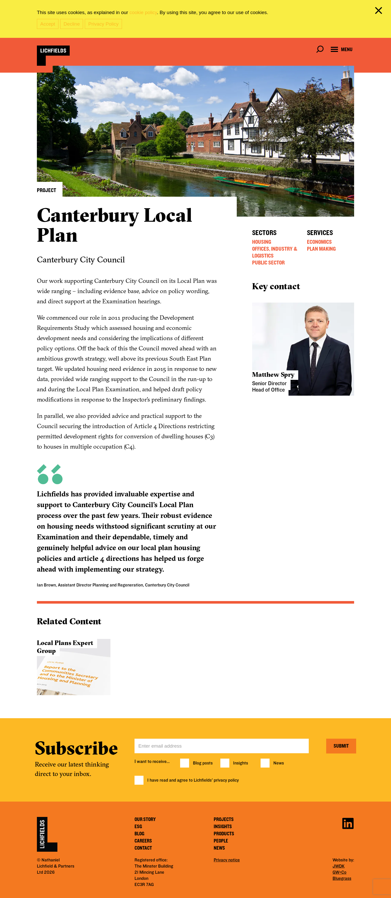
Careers (143, 841)
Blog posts (203, 763)
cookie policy (143, 12)
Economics (319, 242)
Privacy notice (227, 860)
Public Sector (268, 262)
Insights (240, 763)
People (221, 841)
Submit (341, 746)
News (278, 763)
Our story (145, 819)
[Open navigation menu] (341, 49)
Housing (261, 242)
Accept (47, 24)
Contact (143, 848)
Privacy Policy (103, 24)
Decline (72, 24)
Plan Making (321, 249)
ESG (138, 826)
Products (224, 833)
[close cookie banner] (379, 11)
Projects (224, 819)
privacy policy (226, 780)
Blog (139, 833)
